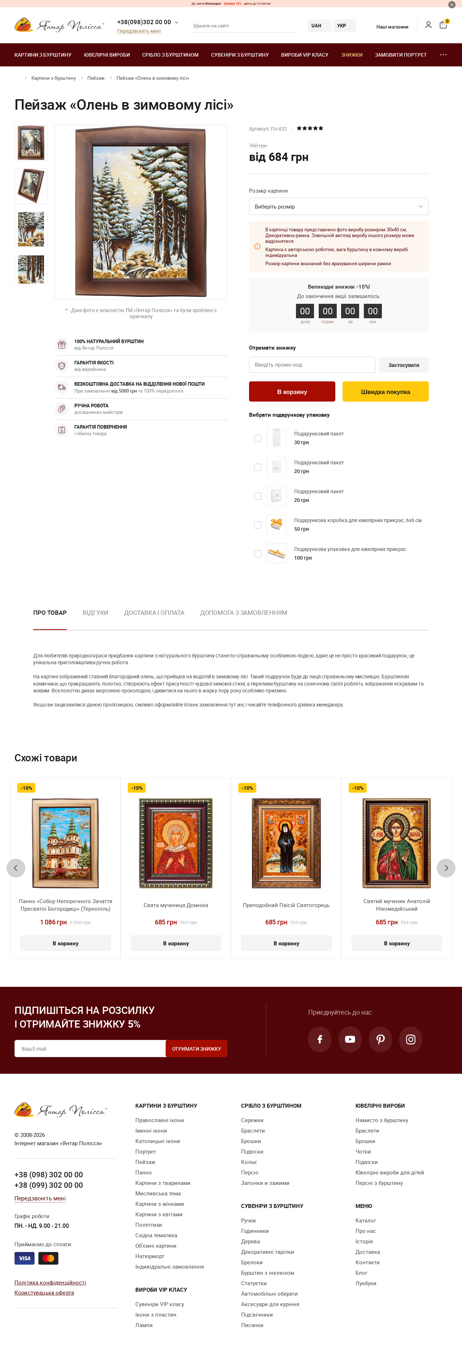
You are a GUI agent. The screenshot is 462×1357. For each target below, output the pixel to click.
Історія (364, 1241)
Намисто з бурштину (382, 1120)
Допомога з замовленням (243, 612)
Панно (143, 1172)
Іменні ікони (151, 1130)
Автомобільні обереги (269, 1293)
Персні (249, 1172)
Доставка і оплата (154, 612)
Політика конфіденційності (50, 1282)
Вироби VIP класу (304, 54)
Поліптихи (148, 1224)
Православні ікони (159, 1120)
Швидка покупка (385, 392)
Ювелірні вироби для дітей (390, 1172)
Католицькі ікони (157, 1140)
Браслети (253, 1130)
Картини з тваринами (163, 1182)
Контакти (368, 1262)
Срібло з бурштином (170, 54)
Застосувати (403, 365)
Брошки (251, 1140)
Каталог (366, 1220)
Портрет (145, 1151)
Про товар (50, 612)
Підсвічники (257, 1314)
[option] (31, 143)
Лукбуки (366, 1283)
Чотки (363, 1151)
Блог (361, 1272)
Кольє (249, 1161)
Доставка (368, 1251)
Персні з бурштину (379, 1182)
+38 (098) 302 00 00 (48, 1174)
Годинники (255, 1230)
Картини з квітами (159, 1214)
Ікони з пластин (155, 1314)
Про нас (366, 1230)
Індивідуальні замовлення (169, 1266)
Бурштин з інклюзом (267, 1272)
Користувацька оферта (44, 1292)
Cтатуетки (254, 1283)
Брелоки (252, 1262)
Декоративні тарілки (267, 1251)
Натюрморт (149, 1256)
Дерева (250, 1241)
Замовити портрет (401, 54)
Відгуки (95, 612)
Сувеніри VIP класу (159, 1304)
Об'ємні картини (155, 1245)
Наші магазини (387, 27)
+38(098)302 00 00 (144, 22)
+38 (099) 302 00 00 (48, 1185)
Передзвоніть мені (139, 31)
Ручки (248, 1220)
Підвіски (252, 1151)
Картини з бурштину (42, 54)
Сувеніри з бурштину (240, 54)
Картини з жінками (159, 1203)
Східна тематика (156, 1235)
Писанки (252, 1324)
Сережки (252, 1120)
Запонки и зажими (265, 1182)
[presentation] (15, 868)
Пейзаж (96, 78)
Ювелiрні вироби (107, 54)
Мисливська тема (158, 1193)
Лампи (144, 1324)
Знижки (352, 54)
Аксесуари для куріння (270, 1304)
